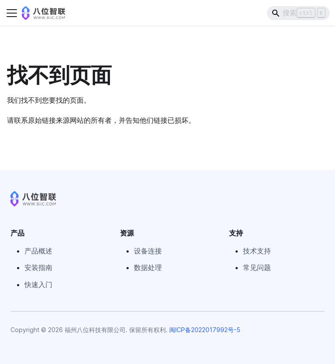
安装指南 (38, 267)
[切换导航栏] (11, 13)
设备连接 (148, 250)
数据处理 (148, 267)
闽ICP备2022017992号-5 (204, 329)
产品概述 (38, 250)
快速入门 (38, 284)
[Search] (298, 13)
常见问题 (257, 267)
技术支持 (257, 250)
